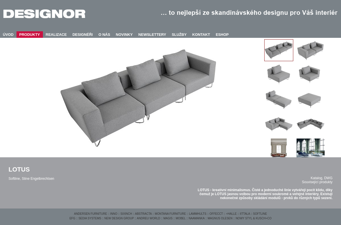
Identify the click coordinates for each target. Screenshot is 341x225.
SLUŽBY (179, 34)
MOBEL (181, 218)
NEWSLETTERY (152, 34)
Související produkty (317, 182)
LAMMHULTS (197, 213)
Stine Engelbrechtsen (38, 179)
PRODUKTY (29, 34)
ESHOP (222, 34)
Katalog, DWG (321, 178)
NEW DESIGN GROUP (119, 218)
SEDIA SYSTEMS (89, 218)
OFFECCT (216, 213)
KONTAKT (201, 34)
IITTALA (245, 213)
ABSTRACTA (143, 213)
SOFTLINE (260, 213)
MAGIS (167, 218)
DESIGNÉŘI (82, 34)
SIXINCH (126, 213)
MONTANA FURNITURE (170, 213)
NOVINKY (124, 34)
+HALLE (231, 213)
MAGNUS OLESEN (220, 218)
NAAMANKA (197, 218)
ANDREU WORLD (148, 218)
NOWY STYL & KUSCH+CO (253, 218)
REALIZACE (56, 34)
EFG (72, 218)
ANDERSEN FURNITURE (90, 213)
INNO (113, 213)
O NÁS (104, 34)
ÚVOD (8, 34)
